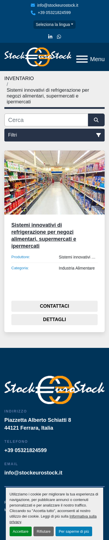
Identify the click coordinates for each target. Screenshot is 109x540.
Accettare (20, 531)
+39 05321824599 (54, 12)
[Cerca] (46, 120)
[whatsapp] (59, 36)
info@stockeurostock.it (57, 5)
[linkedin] (50, 36)
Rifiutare (44, 531)
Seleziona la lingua (53, 24)
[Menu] (82, 59)
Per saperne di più (74, 531)
